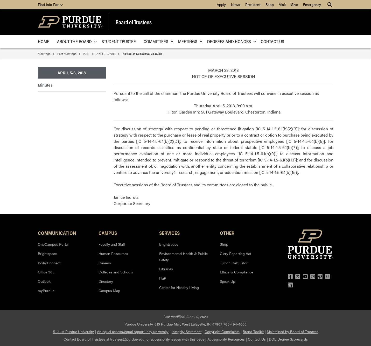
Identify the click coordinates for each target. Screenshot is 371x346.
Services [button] (169, 232)
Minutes (45, 85)
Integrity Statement (186, 331)
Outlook (44, 281)
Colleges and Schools (116, 271)
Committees (157, 41)
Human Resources (113, 253)
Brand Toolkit (253, 331)
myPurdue (46, 290)
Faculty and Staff (112, 244)
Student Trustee (119, 41)
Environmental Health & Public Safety (183, 256)
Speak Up (227, 281)
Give (294, 4)
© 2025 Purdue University (73, 331)
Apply (221, 4)
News (235, 4)
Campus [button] (108, 232)
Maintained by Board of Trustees (292, 331)
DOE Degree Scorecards (288, 339)
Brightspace (47, 253)
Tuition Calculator (234, 262)
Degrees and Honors (230, 41)
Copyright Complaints (222, 331)
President (252, 4)
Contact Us (272, 41)
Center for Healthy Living (179, 287)
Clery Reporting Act (235, 253)
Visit (282, 4)
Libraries (166, 268)
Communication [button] (57, 232)
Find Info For (50, 4)
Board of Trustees (134, 22)
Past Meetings (66, 53)
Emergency (312, 4)
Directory (106, 281)
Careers (105, 262)
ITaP (162, 278)
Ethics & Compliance (236, 271)
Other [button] (227, 232)
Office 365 (46, 271)
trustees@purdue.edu (127, 339)
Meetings (188, 41)
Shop (269, 4)
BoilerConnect (49, 262)
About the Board (75, 41)
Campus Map (109, 290)
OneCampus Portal (53, 244)
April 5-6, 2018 (105, 53)
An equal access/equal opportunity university (133, 331)
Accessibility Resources (226, 339)
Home (43, 41)
